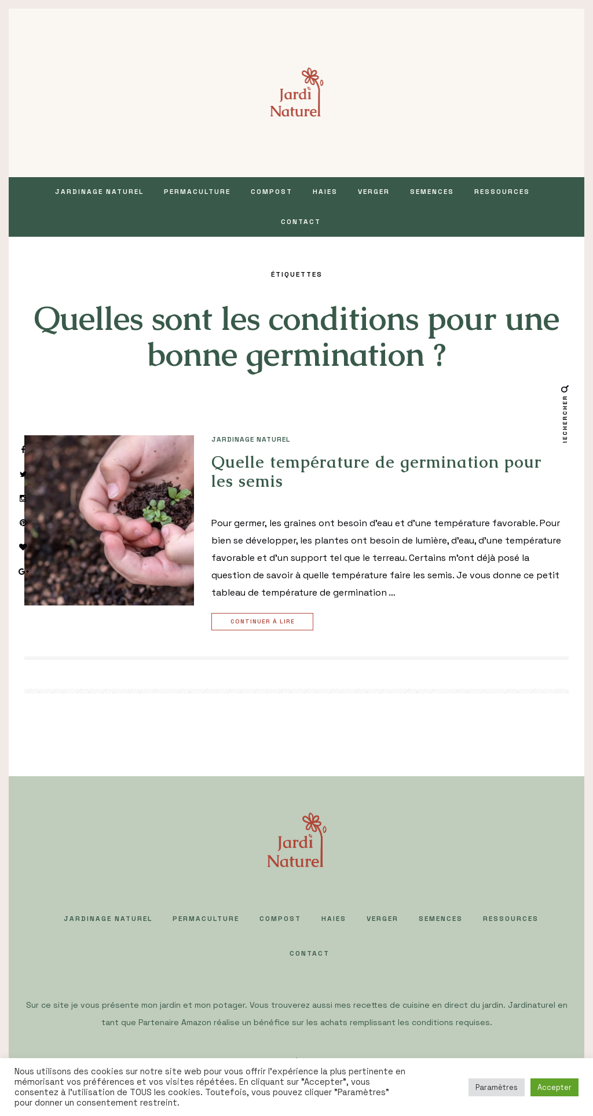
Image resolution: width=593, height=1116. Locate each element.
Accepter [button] (554, 1087)
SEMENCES (432, 191)
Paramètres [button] (496, 1087)
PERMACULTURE (197, 191)
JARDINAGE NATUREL (99, 191)
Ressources (502, 191)
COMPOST (271, 191)
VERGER (374, 191)
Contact (301, 221)
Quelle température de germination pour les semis (376, 471)
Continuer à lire (264, 621)
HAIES (325, 191)
